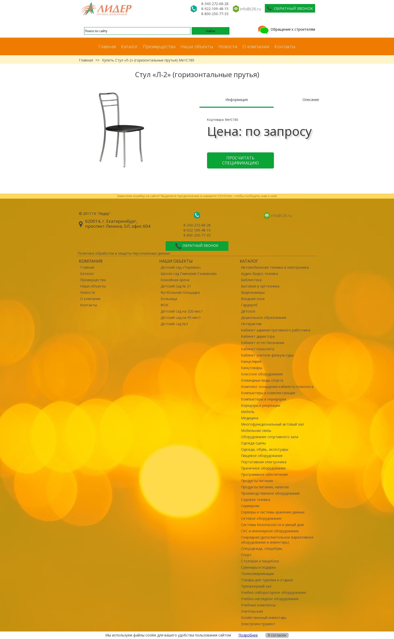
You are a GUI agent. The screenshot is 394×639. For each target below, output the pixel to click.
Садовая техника (255, 499)
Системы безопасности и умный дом (272, 524)
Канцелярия (251, 361)
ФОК (164, 305)
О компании (255, 46)
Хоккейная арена (175, 279)
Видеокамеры (253, 292)
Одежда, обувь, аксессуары (264, 449)
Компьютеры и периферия (263, 399)
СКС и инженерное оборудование (270, 531)
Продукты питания (257, 480)
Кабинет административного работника (275, 330)
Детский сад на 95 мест (181, 317)
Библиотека (251, 279)
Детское (248, 311)
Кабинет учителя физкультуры (267, 355)
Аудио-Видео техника (259, 273)
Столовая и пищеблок (260, 561)
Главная (107, 46)
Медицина (249, 418)
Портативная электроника (263, 461)
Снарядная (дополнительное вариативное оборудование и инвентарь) (277, 540)
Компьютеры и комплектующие (268, 392)
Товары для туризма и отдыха (267, 579)
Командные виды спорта (262, 380)
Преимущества (159, 46)
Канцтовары (251, 367)
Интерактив (251, 323)
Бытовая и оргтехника (260, 286)
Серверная (250, 505)
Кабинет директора (258, 336)
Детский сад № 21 (176, 286)
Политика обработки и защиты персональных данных (124, 253)
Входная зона (253, 298)
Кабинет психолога (257, 348)
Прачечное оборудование (263, 468)
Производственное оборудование (270, 493)
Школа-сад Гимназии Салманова (189, 273)
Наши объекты (196, 46)
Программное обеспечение (264, 474)
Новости (227, 46)
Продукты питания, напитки (265, 487)
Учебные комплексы (258, 605)
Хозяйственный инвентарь (263, 617)
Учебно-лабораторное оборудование (273, 592)
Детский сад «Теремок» (181, 267)
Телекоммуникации (257, 573)
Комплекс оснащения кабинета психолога (277, 386)
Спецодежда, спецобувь (261, 548)
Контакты (285, 46)
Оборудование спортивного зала (269, 436)
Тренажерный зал (256, 586)
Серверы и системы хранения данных (273, 512)
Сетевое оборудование (261, 518)
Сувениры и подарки (258, 567)
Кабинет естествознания (262, 342)
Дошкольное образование (263, 317)
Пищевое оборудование (262, 455)
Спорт (246, 554)
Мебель (248, 411)
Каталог (129, 46)
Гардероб (249, 305)
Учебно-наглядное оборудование (270, 598)
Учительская (252, 611)
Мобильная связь (256, 430)
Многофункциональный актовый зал (272, 424)
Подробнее (248, 635)
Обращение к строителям (286, 29)
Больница (169, 298)
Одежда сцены (253, 443)
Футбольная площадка (180, 292)
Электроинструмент (258, 623)
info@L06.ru (250, 8)
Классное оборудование (262, 374)
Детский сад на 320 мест (182, 311)
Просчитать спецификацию (240, 160)
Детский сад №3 (174, 323)
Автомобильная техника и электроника (275, 267)
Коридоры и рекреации (260, 405)
